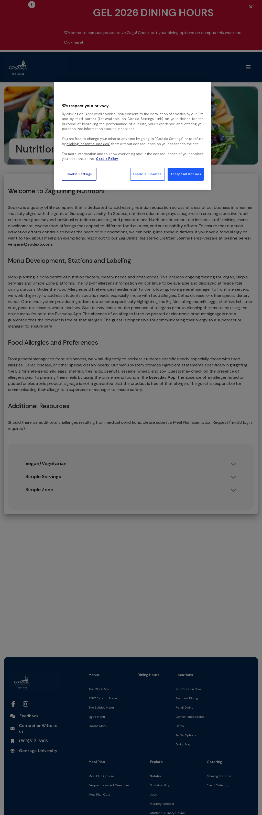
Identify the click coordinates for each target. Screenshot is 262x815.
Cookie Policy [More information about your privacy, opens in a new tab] (107, 159)
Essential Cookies (147, 174)
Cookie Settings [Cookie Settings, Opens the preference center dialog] (79, 174)
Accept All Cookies (185, 174)
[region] (132, 136)
